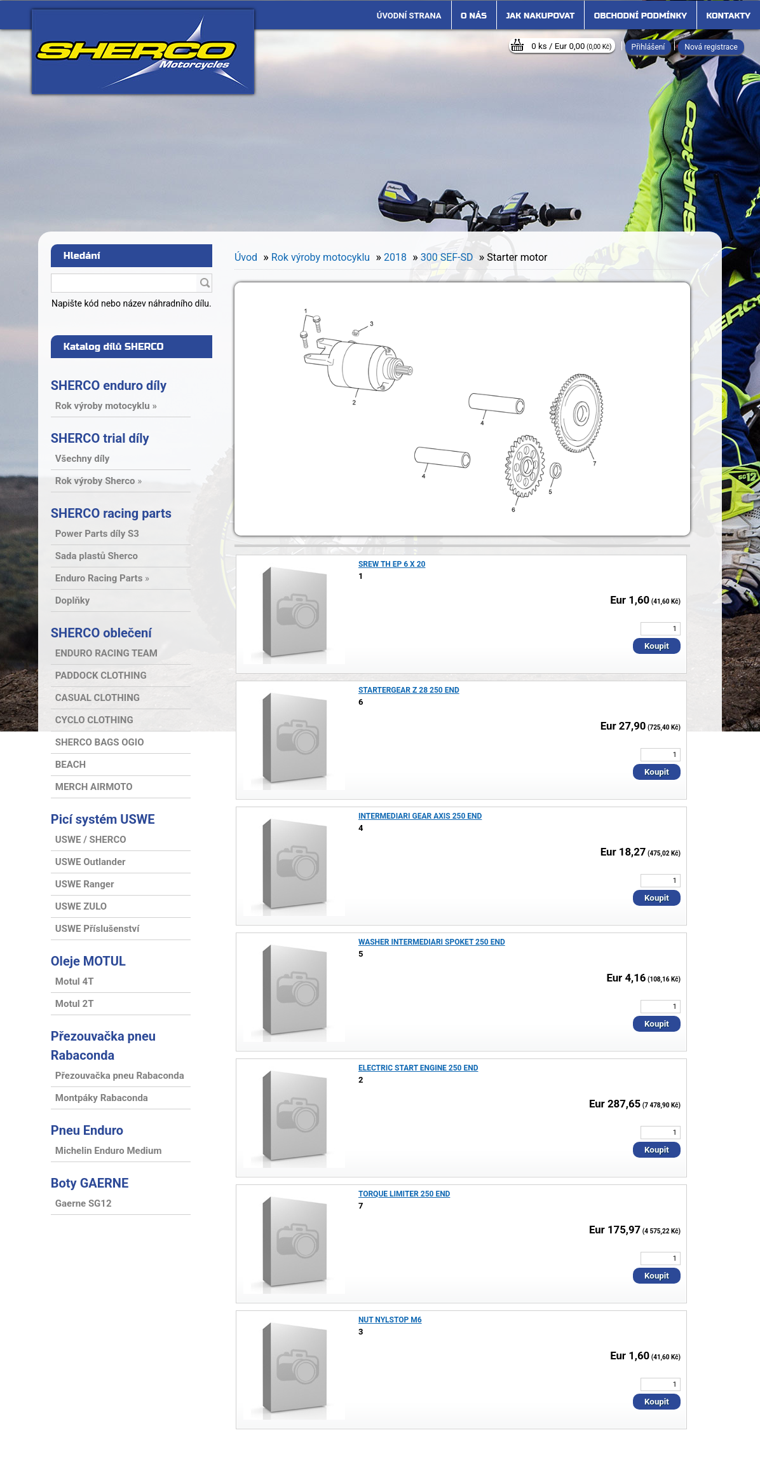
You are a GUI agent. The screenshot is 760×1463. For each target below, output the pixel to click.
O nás (474, 16)
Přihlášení (648, 47)
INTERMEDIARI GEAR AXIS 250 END (420, 816)
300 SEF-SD (447, 257)
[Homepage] (409, 16)
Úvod (245, 257)
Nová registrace (711, 47)
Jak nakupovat (540, 16)
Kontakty (728, 16)
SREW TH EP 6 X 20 (392, 564)
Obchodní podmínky (640, 16)
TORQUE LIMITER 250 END (404, 1193)
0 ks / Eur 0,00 (571, 46)
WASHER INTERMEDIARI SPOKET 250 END (431, 942)
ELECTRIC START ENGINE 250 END (418, 1068)
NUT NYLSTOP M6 (390, 1319)
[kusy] (661, 628)
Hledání (82, 255)
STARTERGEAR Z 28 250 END (408, 690)
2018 (395, 257)
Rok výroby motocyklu (320, 257)
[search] (204, 284)
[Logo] (143, 52)
